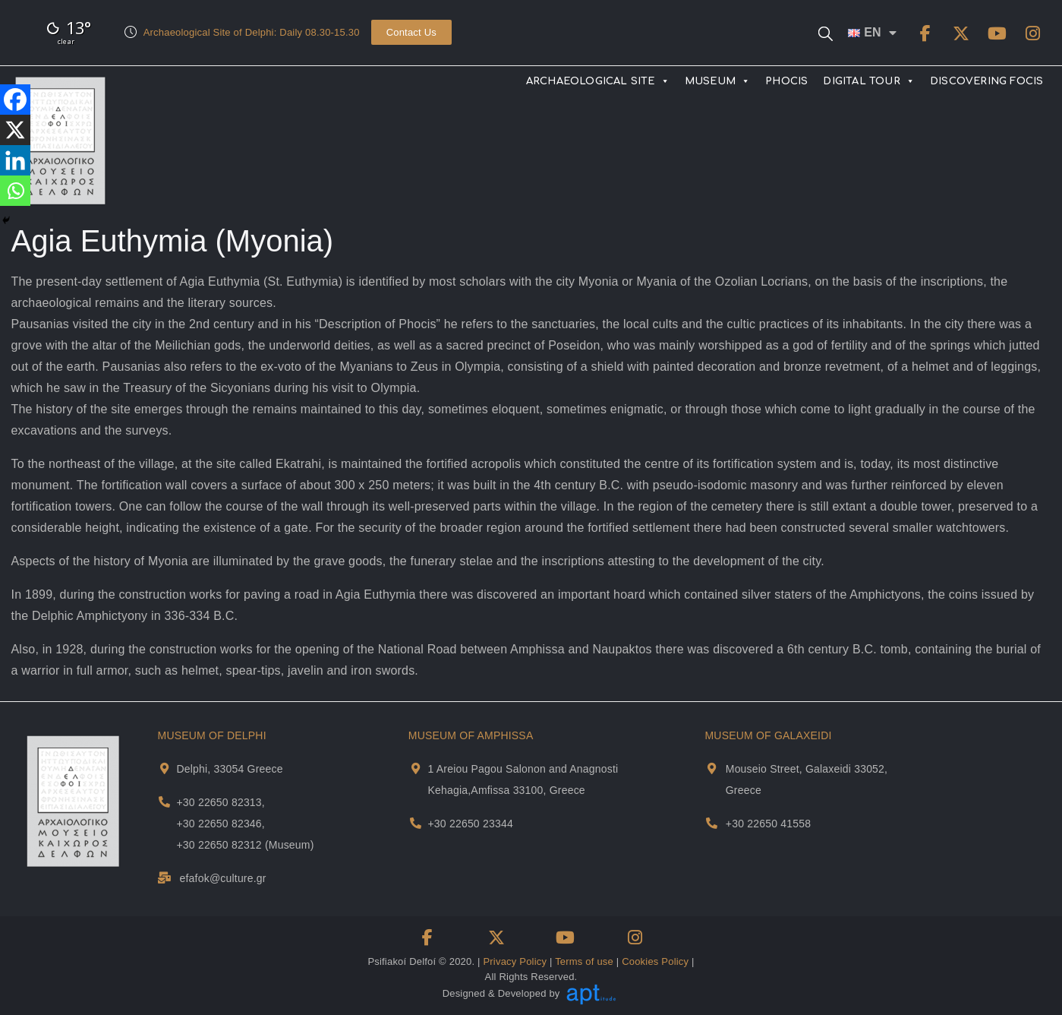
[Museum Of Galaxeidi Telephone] (711, 823)
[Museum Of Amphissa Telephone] (415, 823)
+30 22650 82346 (218, 823)
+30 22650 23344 (469, 823)
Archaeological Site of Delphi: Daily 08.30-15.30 (251, 32)
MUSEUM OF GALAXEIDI (767, 735)
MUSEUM (717, 81)
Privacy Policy (515, 961)
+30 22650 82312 (218, 845)
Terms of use (584, 961)
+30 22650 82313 (218, 802)
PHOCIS (786, 81)
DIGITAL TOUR (869, 81)
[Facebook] (15, 99)
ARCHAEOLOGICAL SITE (598, 81)
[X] (15, 130)
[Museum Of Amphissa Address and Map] (415, 768)
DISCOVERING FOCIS (986, 81)
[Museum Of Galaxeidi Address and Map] (711, 768)
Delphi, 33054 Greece (229, 769)
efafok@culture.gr (223, 878)
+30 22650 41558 (768, 823)
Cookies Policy (655, 961)
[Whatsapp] (15, 190)
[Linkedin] (15, 160)
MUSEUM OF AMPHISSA (471, 735)
